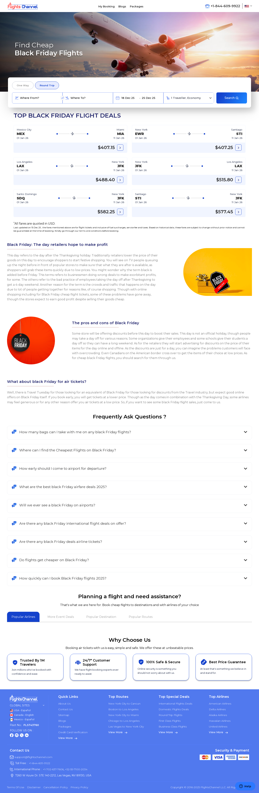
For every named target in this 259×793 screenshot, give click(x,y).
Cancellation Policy (55, 787)
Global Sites (27, 705)
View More (67, 738)
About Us (64, 703)
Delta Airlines (217, 709)
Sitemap (63, 715)
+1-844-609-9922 (39, 763)
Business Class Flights (173, 726)
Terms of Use (15, 787)
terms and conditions (90, 230)
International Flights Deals (175, 703)
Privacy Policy (79, 787)
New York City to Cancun (124, 703)
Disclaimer (34, 787)
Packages (136, 6)
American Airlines (220, 703)
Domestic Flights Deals (174, 709)
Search (231, 98)
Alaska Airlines (218, 715)
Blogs (122, 6)
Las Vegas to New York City (126, 726)
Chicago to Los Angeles (124, 720)
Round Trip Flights (170, 715)
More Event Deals (60, 617)
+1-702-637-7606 (53, 769)
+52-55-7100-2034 (75, 769)
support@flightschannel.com (33, 757)
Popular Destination (101, 617)
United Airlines (218, 726)
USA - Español (20, 710)
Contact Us (65, 709)
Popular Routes (141, 617)
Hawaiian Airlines (219, 720)
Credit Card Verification (73, 732)
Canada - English (22, 715)
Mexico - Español (22, 719)
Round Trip (47, 85)
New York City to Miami (123, 715)
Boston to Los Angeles (123, 709)
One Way (23, 85)
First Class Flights (170, 720)
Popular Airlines (23, 617)
